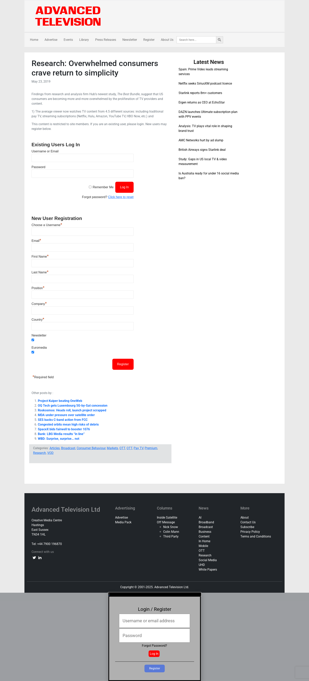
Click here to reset (121, 197)
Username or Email (45, 151)
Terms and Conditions (255, 536)
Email (36, 240)
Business (205, 532)
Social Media (208, 560)
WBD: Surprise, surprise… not (58, 439)
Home (34, 40)
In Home (204, 541)
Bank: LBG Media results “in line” (61, 434)
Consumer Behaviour (91, 448)
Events (68, 40)
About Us (167, 40)
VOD (50, 453)
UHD (202, 565)
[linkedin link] (40, 557)
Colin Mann (171, 532)
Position (38, 288)
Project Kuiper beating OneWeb (60, 401)
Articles (54, 448)
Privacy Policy (250, 532)
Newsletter (129, 40)
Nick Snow (170, 527)
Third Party (171, 536)
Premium (151, 448)
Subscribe (247, 527)
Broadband (206, 522)
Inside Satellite (167, 517)
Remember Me (103, 187)
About (244, 517)
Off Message (166, 522)
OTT (122, 448)
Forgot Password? (154, 645)
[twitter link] (34, 557)
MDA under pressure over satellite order (66, 415)
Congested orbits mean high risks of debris (68, 424)
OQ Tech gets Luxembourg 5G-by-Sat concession (72, 405)
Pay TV (138, 448)
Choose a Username (47, 225)
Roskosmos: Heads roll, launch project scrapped (72, 410)
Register (148, 40)
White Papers (208, 569)
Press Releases (105, 40)
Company (39, 304)
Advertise (51, 40)
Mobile (203, 546)
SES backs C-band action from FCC (62, 420)
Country (38, 319)
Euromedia (39, 347)
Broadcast (68, 448)
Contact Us (248, 522)
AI (200, 517)
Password (38, 167)
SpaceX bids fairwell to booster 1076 (64, 429)
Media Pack (123, 522)
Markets (112, 448)
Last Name (40, 272)
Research (39, 453)
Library (84, 40)
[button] (154, 594)
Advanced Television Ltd (67, 509)
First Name (40, 256)
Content (204, 536)
